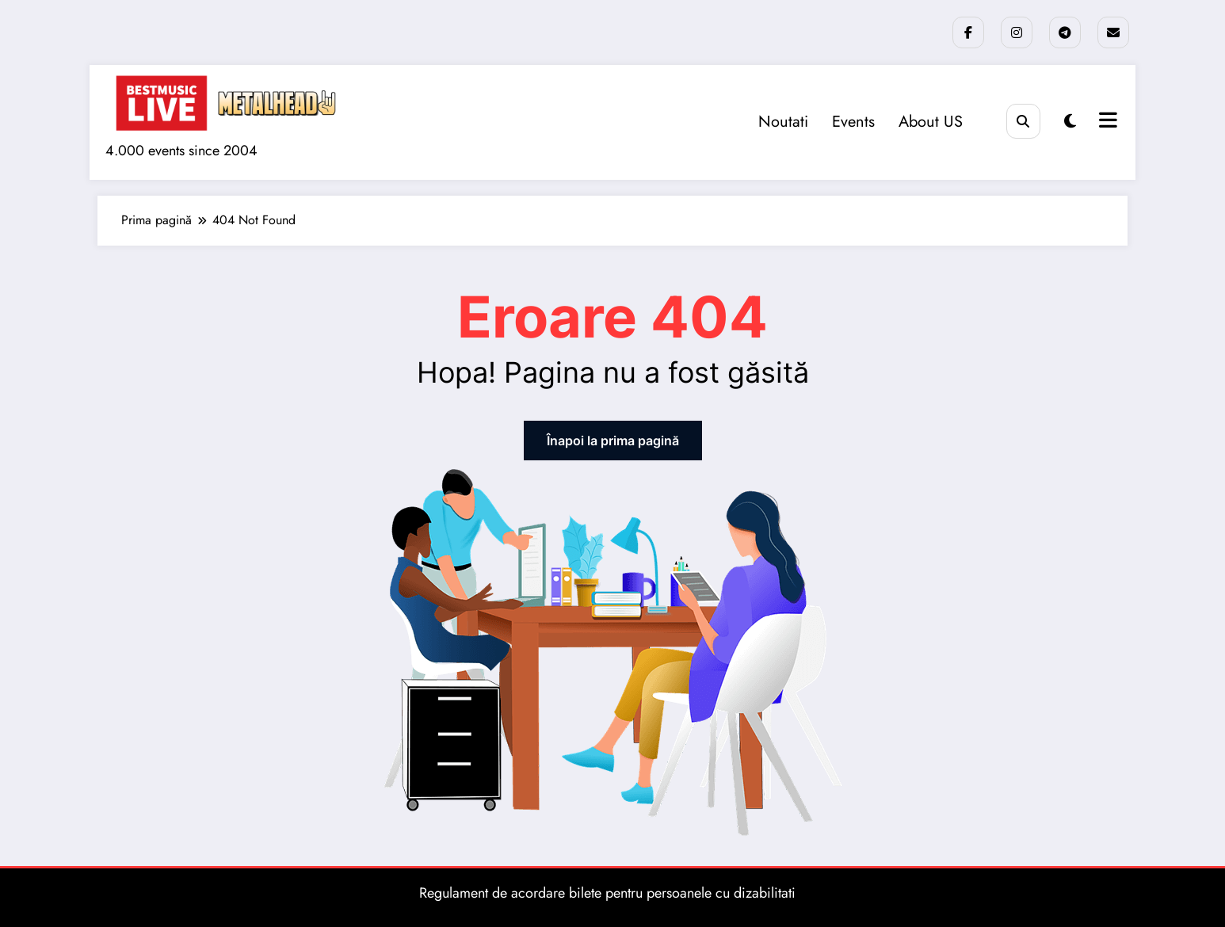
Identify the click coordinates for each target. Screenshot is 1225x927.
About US (931, 121)
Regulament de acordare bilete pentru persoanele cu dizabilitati (607, 893)
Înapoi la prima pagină (613, 440)
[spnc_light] (1070, 121)
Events (853, 121)
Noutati (783, 121)
